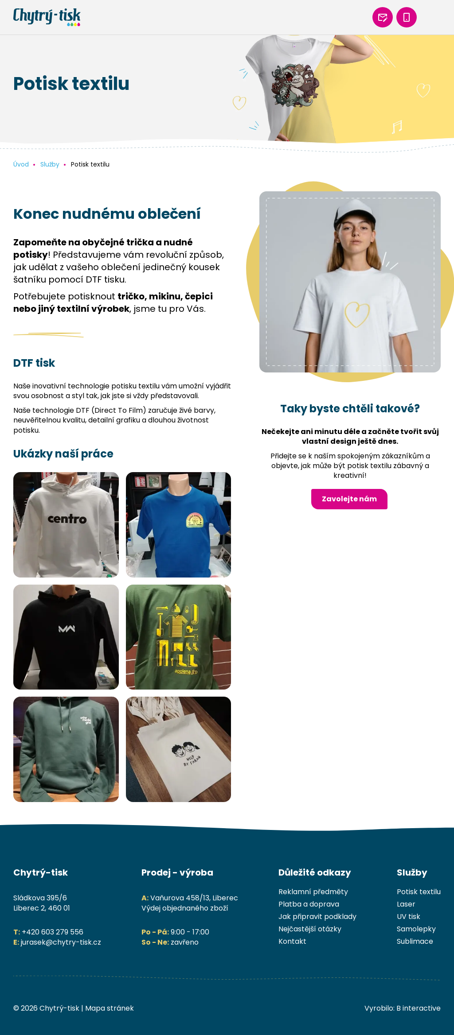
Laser (406, 904)
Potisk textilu (419, 892)
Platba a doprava (308, 904)
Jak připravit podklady (317, 916)
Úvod (21, 164)
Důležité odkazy (314, 872)
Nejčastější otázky (309, 929)
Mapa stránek (109, 1008)
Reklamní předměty (313, 892)
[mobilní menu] (430, 17)
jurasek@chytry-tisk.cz (61, 942)
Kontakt (292, 941)
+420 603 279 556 (52, 932)
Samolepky (416, 929)
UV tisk (408, 916)
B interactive (418, 1008)
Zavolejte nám (349, 499)
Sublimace (415, 941)
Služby (49, 164)
